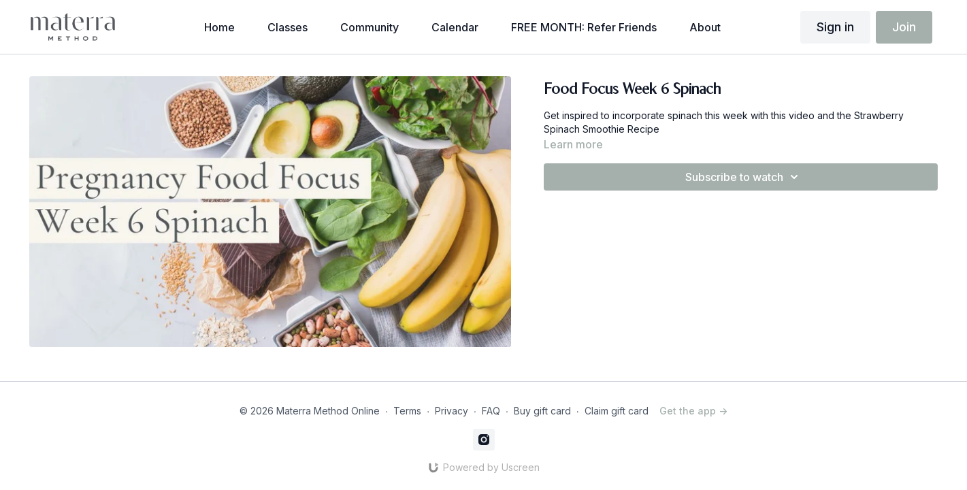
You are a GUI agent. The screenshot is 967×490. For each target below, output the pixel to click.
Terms (407, 410)
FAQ (491, 410)
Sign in (835, 27)
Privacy (451, 410)
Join (904, 27)
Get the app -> (693, 410)
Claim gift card (617, 410)
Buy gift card (542, 410)
